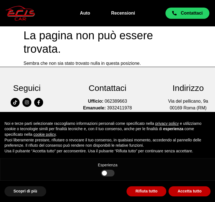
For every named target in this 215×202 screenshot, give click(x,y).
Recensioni (123, 13)
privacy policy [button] (167, 123)
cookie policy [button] (45, 134)
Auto (85, 13)
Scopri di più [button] (25, 191)
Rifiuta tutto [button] (146, 191)
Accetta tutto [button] (189, 191)
